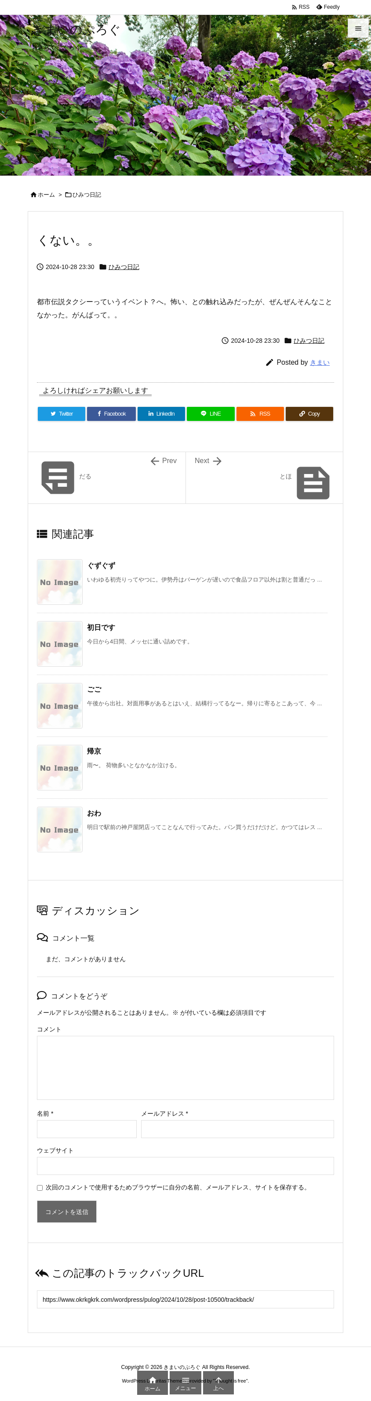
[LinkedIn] (161, 414)
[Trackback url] (185, 1299)
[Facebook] (111, 414)
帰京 (94, 751)
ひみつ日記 (87, 194)
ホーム (46, 194)
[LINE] (210, 414)
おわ (94, 813)
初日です (101, 627)
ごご (94, 689)
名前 (45, 1113)
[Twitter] (61, 414)
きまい (320, 362)
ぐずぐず (101, 565)
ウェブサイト (55, 1150)
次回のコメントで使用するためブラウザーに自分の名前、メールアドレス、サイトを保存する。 (178, 1187)
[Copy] (309, 414)
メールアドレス (164, 1113)
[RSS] (260, 414)
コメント (49, 1029)
